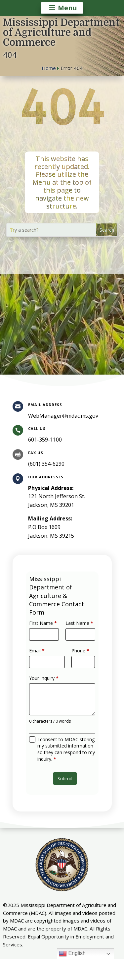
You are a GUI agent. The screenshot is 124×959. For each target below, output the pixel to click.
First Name (46, 634)
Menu (67, 7)
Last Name (76, 634)
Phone (77, 656)
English (72, 954)
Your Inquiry (47, 679)
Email (41, 656)
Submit (65, 761)
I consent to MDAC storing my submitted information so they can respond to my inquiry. (65, 737)
